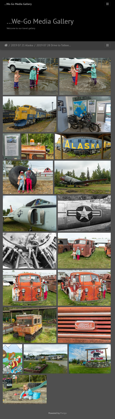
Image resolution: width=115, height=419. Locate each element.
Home (6, 45)
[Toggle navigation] (107, 4)
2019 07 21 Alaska (22, 45)
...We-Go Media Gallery (18, 4)
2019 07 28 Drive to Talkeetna (53, 45)
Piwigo (63, 413)
